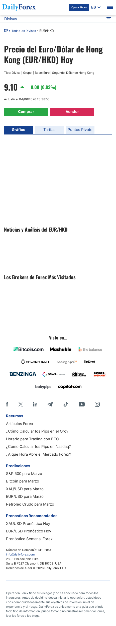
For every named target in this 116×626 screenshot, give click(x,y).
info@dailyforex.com (20, 554)
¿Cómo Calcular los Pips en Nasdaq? (38, 446)
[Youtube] (82, 404)
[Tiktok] (66, 404)
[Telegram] (50, 404)
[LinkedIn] (35, 404)
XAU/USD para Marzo (25, 488)
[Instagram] (97, 404)
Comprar (26, 111)
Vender (72, 111)
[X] (20, 404)
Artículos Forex (19, 423)
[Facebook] (7, 404)
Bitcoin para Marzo (22, 481)
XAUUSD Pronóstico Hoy (28, 523)
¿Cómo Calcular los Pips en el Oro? (37, 431)
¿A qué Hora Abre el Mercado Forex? (38, 454)
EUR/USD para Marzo (25, 496)
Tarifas (49, 129)
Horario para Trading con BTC (32, 439)
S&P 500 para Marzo (24, 473)
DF (6, 31)
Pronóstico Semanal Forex (29, 538)
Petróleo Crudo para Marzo (30, 504)
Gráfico (18, 129)
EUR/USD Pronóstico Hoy (28, 531)
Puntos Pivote (80, 129)
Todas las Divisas (24, 31)
